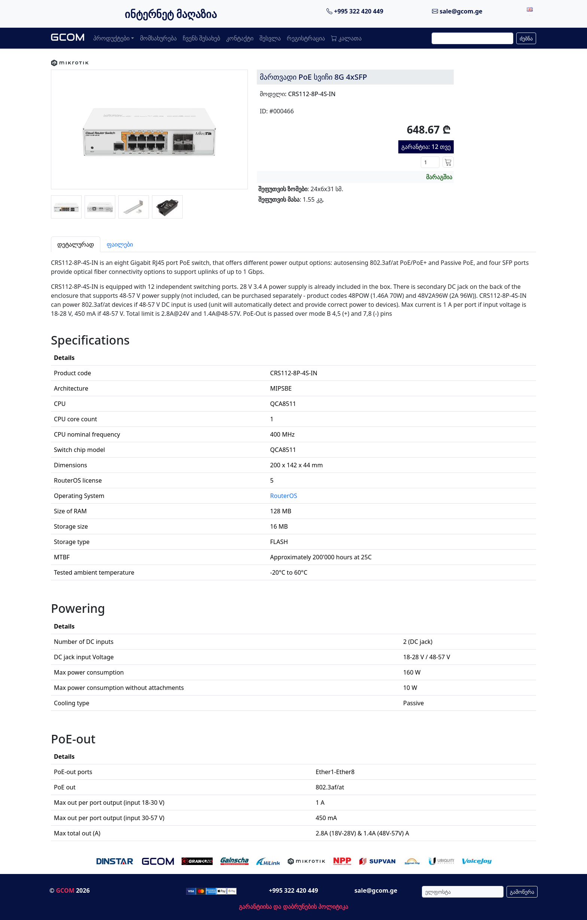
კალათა (346, 38)
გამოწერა (522, 891)
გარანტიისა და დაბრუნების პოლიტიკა (293, 906)
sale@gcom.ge (457, 11)
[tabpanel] (293, 546)
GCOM (65, 890)
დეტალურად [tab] (75, 244)
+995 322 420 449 (354, 11)
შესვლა (270, 38)
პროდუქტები (111, 38)
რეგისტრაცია (306, 38)
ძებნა (526, 38)
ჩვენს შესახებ (201, 38)
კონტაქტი (239, 38)
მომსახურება (158, 38)
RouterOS (283, 496)
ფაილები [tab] (120, 244)
